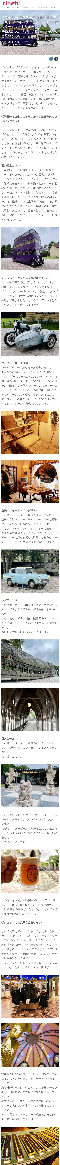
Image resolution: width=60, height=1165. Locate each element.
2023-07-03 (13, 42)
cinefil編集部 (50, 44)
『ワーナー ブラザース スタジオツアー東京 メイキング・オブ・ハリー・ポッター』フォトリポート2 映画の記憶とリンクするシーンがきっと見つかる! (29, 27)
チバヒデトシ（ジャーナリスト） (24, 44)
